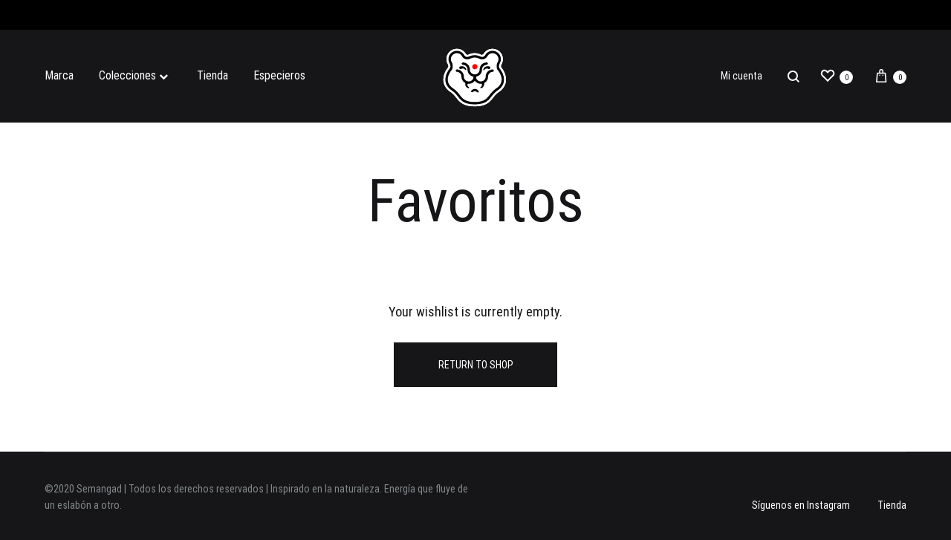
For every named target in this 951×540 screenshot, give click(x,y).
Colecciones (135, 75)
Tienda (212, 75)
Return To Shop (475, 365)
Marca (59, 75)
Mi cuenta (741, 76)
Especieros (279, 75)
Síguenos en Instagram (801, 505)
